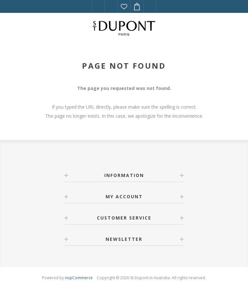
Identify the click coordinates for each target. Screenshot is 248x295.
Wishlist (124, 6)
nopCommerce (79, 277)
